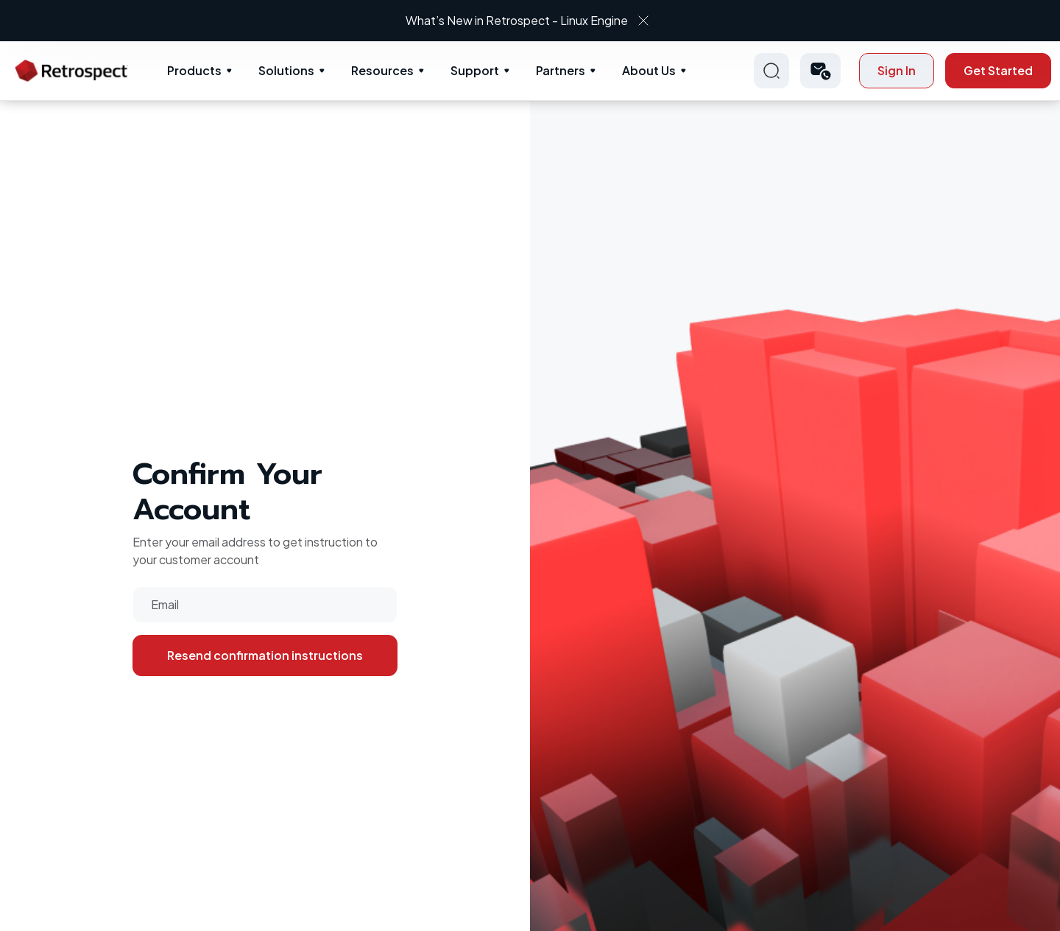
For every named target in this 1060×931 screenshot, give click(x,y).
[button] (820, 71)
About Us (649, 70)
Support (475, 70)
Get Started (998, 70)
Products (194, 70)
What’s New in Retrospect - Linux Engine (517, 20)
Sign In (896, 70)
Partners (560, 70)
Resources (382, 70)
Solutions (286, 70)
